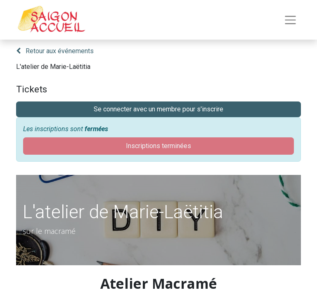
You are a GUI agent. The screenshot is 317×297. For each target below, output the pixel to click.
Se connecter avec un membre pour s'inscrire (158, 109)
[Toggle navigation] (290, 20)
